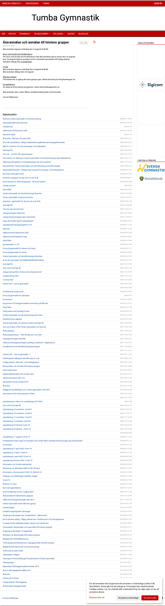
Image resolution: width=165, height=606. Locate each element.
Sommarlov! (7, 299)
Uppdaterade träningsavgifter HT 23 (17, 225)
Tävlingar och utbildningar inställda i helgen (20, 476)
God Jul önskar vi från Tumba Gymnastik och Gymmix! (24, 327)
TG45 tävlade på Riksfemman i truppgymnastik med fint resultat (28, 543)
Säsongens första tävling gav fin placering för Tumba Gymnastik (28, 558)
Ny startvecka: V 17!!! (11, 244)
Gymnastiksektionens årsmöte (15, 123)
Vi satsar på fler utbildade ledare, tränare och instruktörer (26, 523)
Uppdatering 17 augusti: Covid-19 (16, 437)
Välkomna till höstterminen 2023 (16, 233)
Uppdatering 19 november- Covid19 (17, 413)
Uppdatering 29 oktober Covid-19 (16, 425)
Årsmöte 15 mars (10, 484)
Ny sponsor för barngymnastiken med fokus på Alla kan (25, 303)
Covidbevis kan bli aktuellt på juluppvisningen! (21, 346)
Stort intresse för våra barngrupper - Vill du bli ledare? (24, 182)
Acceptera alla (150, 598)
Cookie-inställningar (10, 598)
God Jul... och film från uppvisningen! (18, 154)
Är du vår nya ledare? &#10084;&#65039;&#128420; (23, 260)
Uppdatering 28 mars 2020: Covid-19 (17, 460)
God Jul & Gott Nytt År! (12, 268)
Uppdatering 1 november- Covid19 (17, 421)
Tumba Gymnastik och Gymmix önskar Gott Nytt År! (23, 323)
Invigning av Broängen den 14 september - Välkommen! (25, 515)
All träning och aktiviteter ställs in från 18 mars (21, 468)
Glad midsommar (10, 370)
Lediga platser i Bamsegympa (15, 582)
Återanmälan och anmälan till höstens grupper (36, 42)
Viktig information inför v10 (14, 378)
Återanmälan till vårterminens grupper (18, 496)
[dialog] (124, 590)
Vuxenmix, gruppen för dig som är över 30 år (20, 178)
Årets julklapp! (8, 331)
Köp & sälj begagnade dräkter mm (17, 570)
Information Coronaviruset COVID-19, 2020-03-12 (22, 472)
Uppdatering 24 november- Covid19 (17, 409)
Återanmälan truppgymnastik (14, 586)
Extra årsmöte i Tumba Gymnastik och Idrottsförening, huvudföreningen (31, 166)
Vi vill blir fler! (8, 280)
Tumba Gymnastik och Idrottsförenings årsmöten (22, 256)
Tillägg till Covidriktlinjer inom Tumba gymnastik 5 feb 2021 (26, 390)
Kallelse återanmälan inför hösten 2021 (18, 374)
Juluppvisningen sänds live (14, 213)
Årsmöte (6, 386)
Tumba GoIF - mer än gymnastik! (16, 284)
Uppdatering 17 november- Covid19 (17, 417)
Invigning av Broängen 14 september (17, 531)
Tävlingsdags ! (8, 562)
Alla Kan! (6, 229)
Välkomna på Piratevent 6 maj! (15, 237)
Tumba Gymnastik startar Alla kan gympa (19, 504)
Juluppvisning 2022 (10, 276)
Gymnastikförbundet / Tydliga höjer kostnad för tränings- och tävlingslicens (33, 170)
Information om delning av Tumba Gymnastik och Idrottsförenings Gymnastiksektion (37, 158)
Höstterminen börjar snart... (14, 292)
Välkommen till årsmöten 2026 (15, 131)
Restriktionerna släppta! (12, 319)
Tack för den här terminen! (13, 209)
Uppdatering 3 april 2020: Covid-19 (17, 456)
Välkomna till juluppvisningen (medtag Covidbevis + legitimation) (29, 343)
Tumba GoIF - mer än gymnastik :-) (16, 354)
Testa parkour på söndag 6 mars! (16, 311)
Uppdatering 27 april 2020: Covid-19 (17, 449)
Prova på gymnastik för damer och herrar (19, 248)
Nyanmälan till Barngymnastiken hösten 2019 (21, 566)
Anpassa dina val (96, 597)
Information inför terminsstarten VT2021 (19, 394)
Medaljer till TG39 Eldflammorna (15, 539)
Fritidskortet (8, 127)
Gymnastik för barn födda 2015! (15, 382)
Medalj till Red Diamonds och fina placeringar (21, 547)
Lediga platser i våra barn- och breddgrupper (21, 362)
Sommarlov (7, 445)
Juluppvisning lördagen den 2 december (19, 217)
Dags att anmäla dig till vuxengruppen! (18, 221)
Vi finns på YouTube (11, 578)
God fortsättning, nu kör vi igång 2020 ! (18, 492)
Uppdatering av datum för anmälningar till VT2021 (23, 401)
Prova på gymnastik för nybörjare (16, 295)
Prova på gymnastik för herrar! (15, 252)
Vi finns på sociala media (13, 551)
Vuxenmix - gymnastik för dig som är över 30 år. (22, 201)
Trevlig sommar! (9, 186)
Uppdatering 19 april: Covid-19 (15, 452)
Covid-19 (6, 480)
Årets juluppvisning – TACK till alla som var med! (22, 335)
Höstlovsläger (8, 507)
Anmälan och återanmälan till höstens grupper (21, 535)
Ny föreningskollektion (12, 488)
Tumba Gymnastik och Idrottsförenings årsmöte (22, 193)
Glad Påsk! (7, 189)
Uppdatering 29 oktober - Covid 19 (17, 429)
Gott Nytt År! (8, 150)
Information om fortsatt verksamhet (17, 464)
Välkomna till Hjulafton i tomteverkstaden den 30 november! (27, 162)
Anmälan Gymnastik (12, 3)
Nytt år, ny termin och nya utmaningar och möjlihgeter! (24, 146)
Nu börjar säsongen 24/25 (13, 174)
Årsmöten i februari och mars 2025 (17, 138)
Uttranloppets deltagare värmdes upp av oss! (21, 358)
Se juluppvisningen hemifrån (14, 339)
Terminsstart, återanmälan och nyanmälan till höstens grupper (27, 527)
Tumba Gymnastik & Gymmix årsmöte (18, 197)
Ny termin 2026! (9, 134)
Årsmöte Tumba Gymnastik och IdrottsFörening (22, 119)
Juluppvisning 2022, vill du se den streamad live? (22, 272)
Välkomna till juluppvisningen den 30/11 (19, 500)
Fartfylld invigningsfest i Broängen (16, 511)
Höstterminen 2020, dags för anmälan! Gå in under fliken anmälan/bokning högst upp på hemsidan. (43, 441)
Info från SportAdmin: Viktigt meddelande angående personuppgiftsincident (34, 142)
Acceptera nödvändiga (128, 598)
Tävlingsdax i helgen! (11, 555)
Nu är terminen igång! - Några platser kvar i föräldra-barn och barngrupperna (33, 519)
